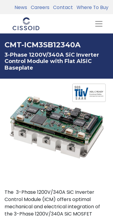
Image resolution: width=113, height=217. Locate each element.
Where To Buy (91, 7)
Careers (38, 7)
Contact (62, 7)
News (20, 7)
